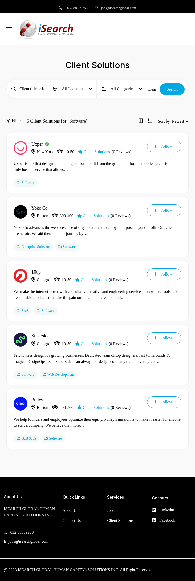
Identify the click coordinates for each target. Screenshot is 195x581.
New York (42, 152)
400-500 (62, 407)
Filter (13, 120)
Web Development (58, 375)
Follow (163, 146)
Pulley (37, 399)
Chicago (40, 280)
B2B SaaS (26, 438)
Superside (40, 335)
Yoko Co (39, 208)
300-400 (62, 216)
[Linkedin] (163, 510)
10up (36, 272)
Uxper (37, 144)
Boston (39, 216)
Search (172, 89)
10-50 (65, 152)
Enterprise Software (33, 247)
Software (26, 183)
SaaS (23, 311)
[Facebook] (163, 520)
